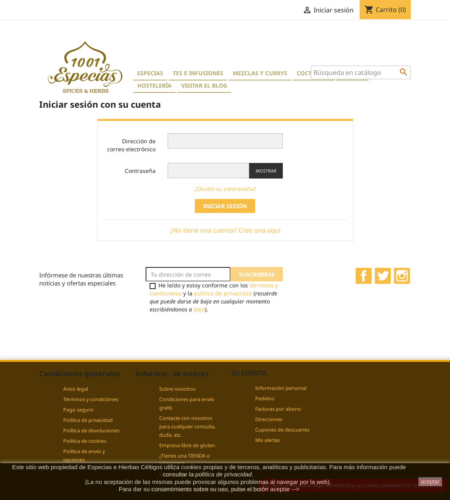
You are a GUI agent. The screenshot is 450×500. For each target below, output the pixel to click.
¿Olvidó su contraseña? (225, 189)
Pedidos (264, 398)
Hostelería (154, 85)
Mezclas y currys (260, 73)
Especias (150, 73)
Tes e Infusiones (198, 73)
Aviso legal (75, 389)
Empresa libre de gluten (187, 445)
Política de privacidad (88, 420)
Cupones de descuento (282, 429)
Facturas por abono (278, 409)
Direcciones (268, 419)
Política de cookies (84, 441)
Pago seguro (78, 409)
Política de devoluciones (91, 430)
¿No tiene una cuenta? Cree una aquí (225, 230)
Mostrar (266, 171)
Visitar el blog (204, 85)
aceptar (430, 481)
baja (199, 309)
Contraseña (140, 171)
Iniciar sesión (225, 206)
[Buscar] (361, 72)
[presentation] (212, 332)
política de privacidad (223, 293)
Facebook (364, 276)
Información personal (280, 388)
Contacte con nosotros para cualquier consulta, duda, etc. (187, 426)
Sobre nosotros (177, 389)
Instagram (402, 276)
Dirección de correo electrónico (131, 145)
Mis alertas (267, 440)
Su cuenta (248, 373)
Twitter (383, 276)
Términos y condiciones (90, 399)
